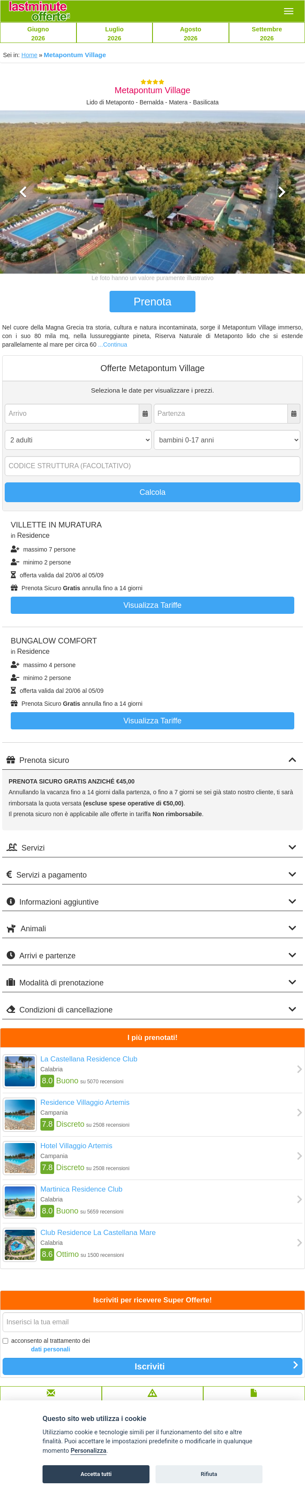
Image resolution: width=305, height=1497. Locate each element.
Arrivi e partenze (151, 955)
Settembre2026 (267, 34)
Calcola (153, 492)
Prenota (152, 302)
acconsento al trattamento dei (46, 1345)
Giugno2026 (38, 34)
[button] (23, 228)
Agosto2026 (190, 34)
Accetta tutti (96, 1474)
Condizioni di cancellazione (151, 1009)
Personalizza (88, 1450)
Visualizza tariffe (152, 605)
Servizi (151, 847)
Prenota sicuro (151, 760)
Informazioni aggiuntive (151, 901)
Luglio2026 (114, 34)
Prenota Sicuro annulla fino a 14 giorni (77, 588)
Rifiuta (209, 1474)
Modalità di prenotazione (151, 982)
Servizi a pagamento (151, 874)
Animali (151, 928)
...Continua (112, 344)
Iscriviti (216, 1366)
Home (29, 55)
